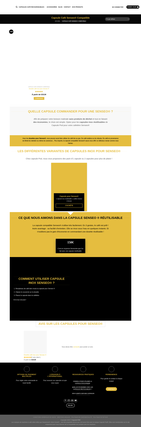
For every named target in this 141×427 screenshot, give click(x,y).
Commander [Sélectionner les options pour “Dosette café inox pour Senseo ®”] (39, 98)
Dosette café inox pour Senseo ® (39, 88)
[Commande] (117, 19)
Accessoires (52, 7)
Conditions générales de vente (44, 417)
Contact (67, 7)
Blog (60, 7)
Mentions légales (63, 417)
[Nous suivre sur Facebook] (65, 400)
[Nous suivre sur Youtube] (75, 400)
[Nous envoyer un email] (72, 400)
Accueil (57, 21)
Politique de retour (100, 417)
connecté (76, 347)
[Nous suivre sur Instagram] (68, 400)
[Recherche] (16, 7)
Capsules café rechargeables (32, 7)
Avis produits (77, 7)
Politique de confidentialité (81, 417)
